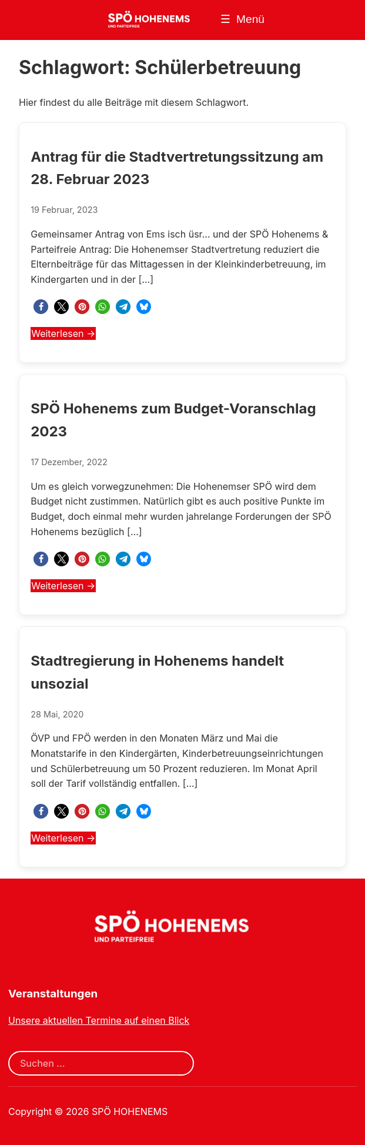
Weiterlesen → (63, 333)
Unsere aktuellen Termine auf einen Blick (98, 1020)
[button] (41, 306)
